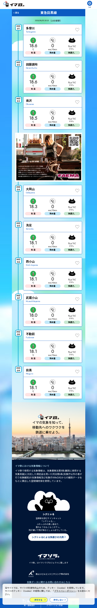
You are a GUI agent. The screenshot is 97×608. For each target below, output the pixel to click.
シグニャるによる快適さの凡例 (48, 537)
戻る (17, 12)
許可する (38, 599)
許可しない (58, 599)
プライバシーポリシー (64, 590)
